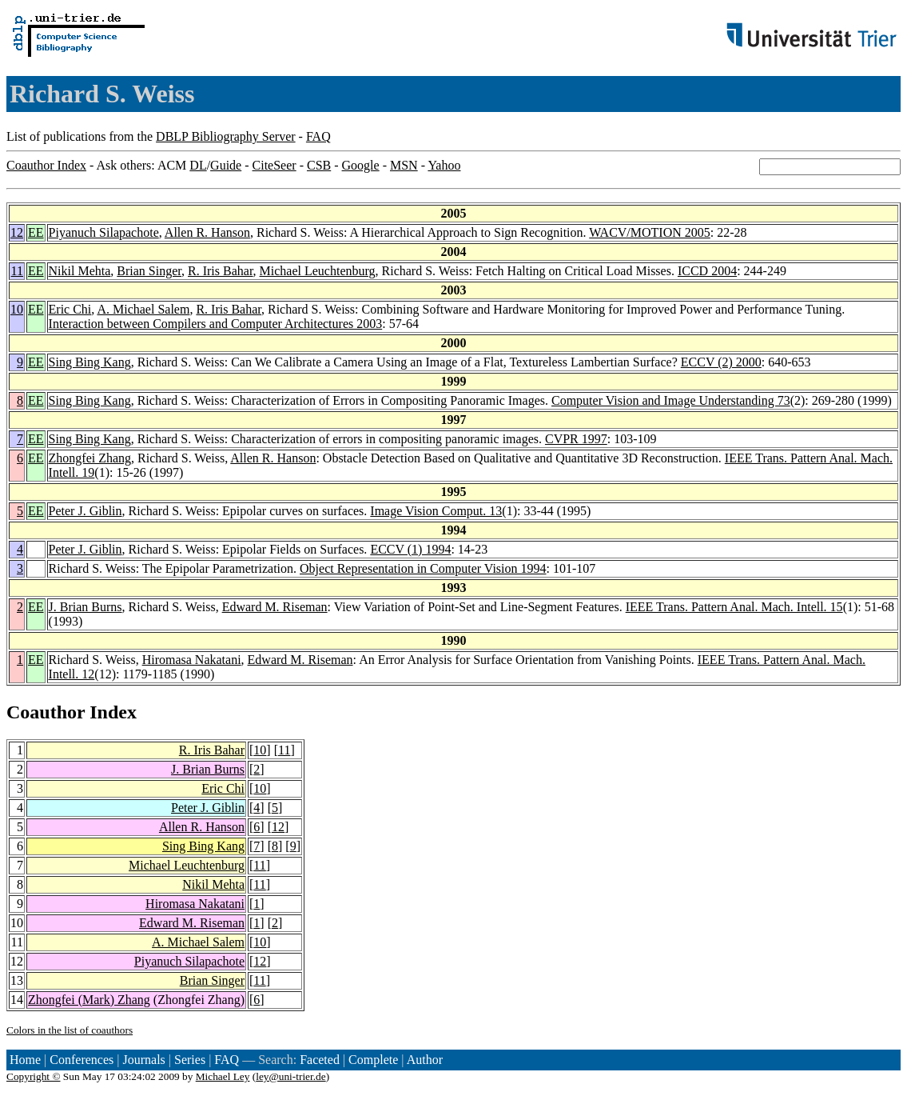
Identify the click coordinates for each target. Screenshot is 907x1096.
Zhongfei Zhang (90, 458)
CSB (319, 165)
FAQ (318, 136)
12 (16, 232)
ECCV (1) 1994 (410, 549)
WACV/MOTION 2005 (649, 232)
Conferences (81, 1059)
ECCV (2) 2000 (721, 362)
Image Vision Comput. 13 (436, 511)
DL (197, 165)
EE (36, 232)
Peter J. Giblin (85, 511)
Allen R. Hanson (207, 232)
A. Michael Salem (143, 309)
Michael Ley (223, 1076)
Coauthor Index (46, 165)
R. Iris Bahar (220, 271)
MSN (404, 165)
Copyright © (33, 1076)
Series (189, 1059)
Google (361, 165)
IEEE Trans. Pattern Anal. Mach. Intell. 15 (734, 607)
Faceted (320, 1059)
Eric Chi (70, 309)
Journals (143, 1059)
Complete (373, 1059)
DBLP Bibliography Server (226, 136)
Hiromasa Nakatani (191, 659)
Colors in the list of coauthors (69, 1030)
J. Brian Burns (85, 607)
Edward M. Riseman (275, 607)
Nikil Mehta (80, 271)
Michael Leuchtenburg (318, 271)
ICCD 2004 (707, 271)
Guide (225, 165)
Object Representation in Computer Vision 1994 (423, 568)
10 (16, 309)
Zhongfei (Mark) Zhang (89, 999)
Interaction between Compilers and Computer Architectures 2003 (216, 323)
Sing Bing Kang (90, 362)
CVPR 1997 (576, 439)
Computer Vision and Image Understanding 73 (670, 400)
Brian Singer (149, 271)
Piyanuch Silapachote (104, 232)
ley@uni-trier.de (290, 1076)
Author (425, 1059)
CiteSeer (274, 165)
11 (17, 271)
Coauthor (45, 712)
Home (25, 1059)
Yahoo (444, 165)
